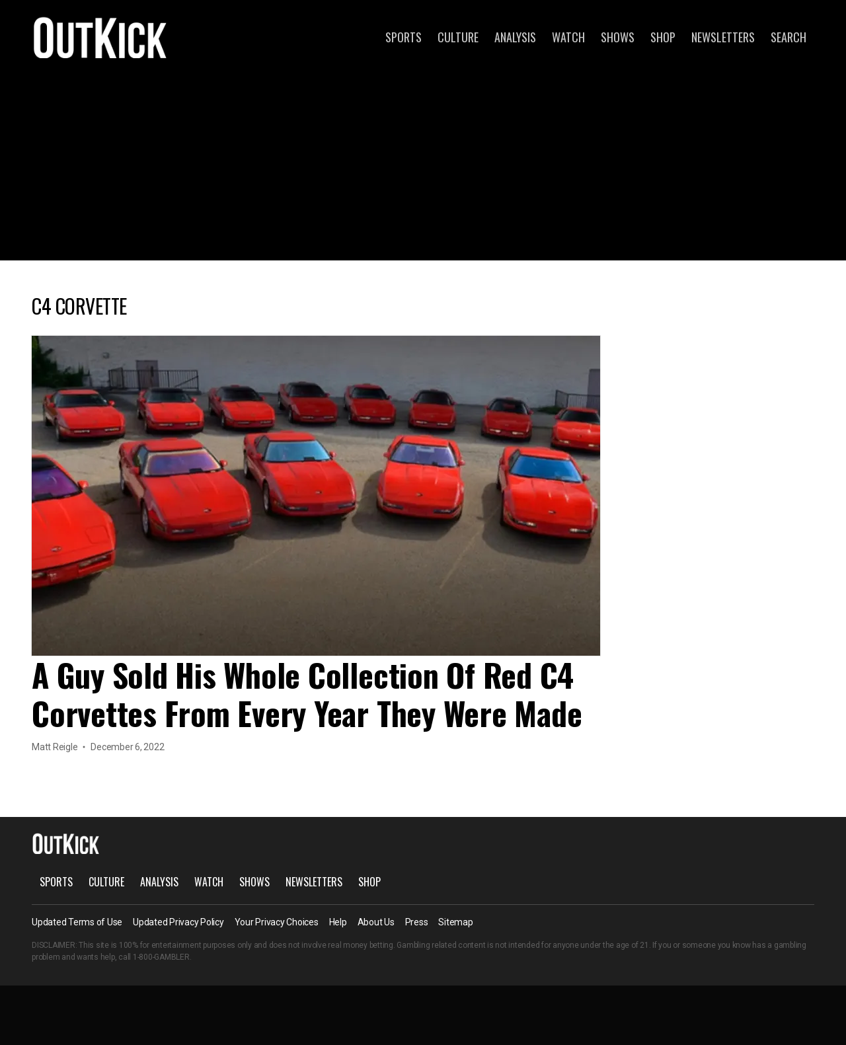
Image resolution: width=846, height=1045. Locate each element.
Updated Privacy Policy (178, 922)
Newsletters (723, 37)
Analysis (515, 37)
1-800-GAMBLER (161, 957)
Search (788, 37)
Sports (403, 37)
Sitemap (455, 922)
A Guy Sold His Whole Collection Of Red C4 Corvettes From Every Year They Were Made (307, 693)
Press (416, 922)
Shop (662, 37)
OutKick (100, 37)
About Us (376, 922)
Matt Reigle (54, 747)
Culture (458, 37)
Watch (568, 37)
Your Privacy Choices (277, 922)
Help (338, 922)
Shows (617, 37)
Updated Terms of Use (77, 922)
